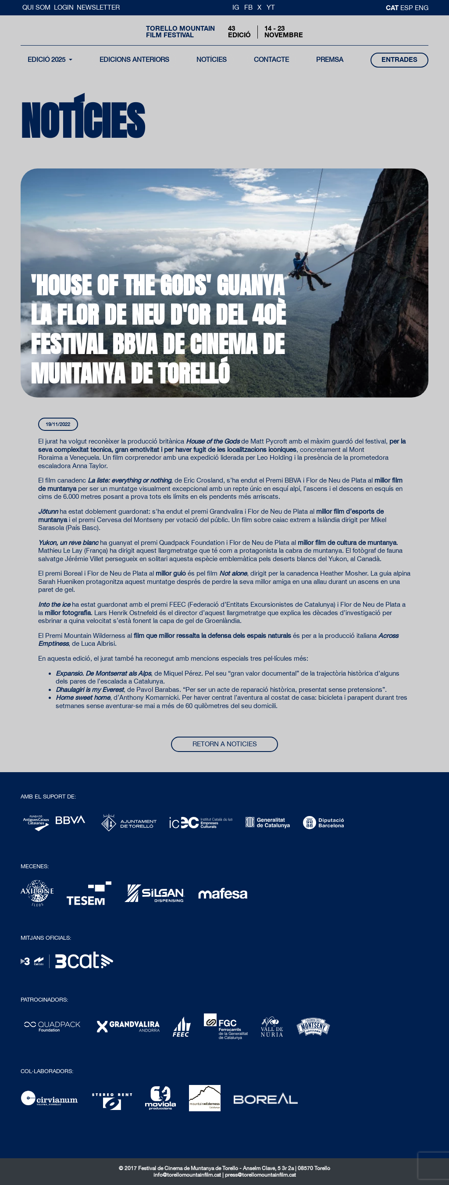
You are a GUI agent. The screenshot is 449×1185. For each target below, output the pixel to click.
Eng (421, 7)
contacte (271, 59)
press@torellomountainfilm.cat (260, 1175)
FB (248, 7)
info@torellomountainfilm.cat (187, 1175)
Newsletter (98, 7)
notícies (211, 59)
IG (235, 7)
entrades (399, 59)
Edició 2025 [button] (47, 59)
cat (393, 7)
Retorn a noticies (224, 744)
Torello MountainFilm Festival (180, 32)
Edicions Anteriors (134, 59)
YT (271, 7)
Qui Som (37, 7)
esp (407, 7)
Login (64, 7)
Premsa (329, 59)
